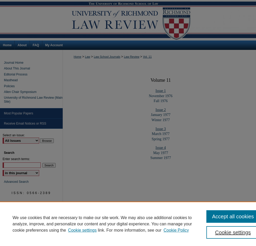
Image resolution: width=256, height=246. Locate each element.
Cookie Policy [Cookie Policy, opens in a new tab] (176, 230)
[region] (128, 224)
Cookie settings (82, 230)
